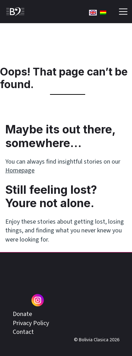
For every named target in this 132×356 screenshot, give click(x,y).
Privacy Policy (31, 323)
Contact (23, 332)
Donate (22, 314)
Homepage (19, 170)
